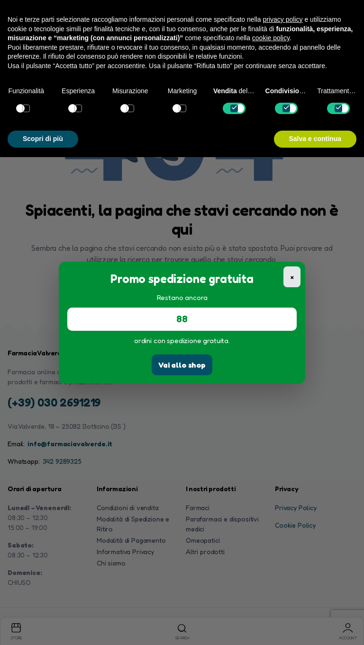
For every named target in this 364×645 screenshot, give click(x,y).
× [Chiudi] (292, 277)
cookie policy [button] (271, 38)
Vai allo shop (182, 365)
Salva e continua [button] (315, 138)
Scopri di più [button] (43, 138)
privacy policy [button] (283, 19)
